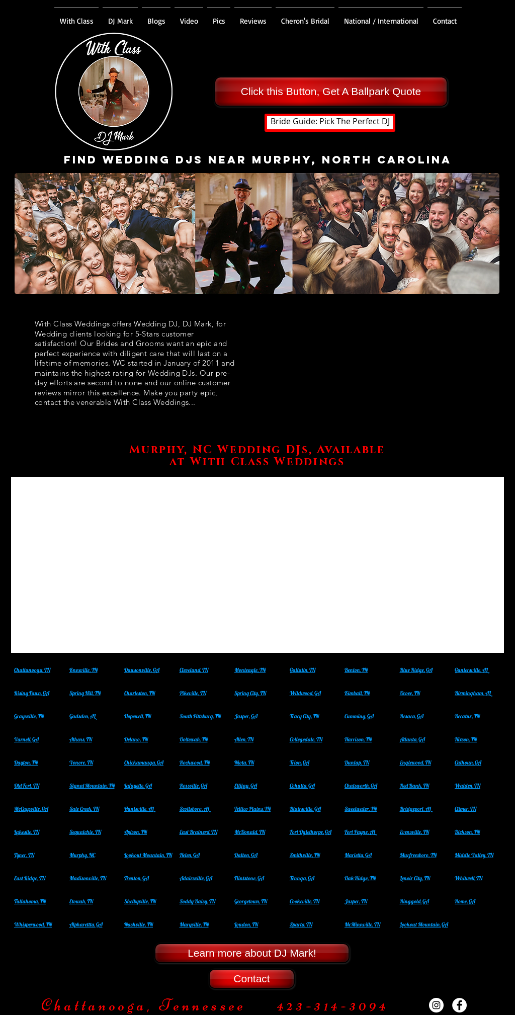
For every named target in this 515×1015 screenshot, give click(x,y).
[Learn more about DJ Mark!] (252, 953)
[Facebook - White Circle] (459, 1005)
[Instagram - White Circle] (436, 1005)
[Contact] (252, 979)
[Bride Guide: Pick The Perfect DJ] (330, 123)
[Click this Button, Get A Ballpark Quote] (331, 91)
